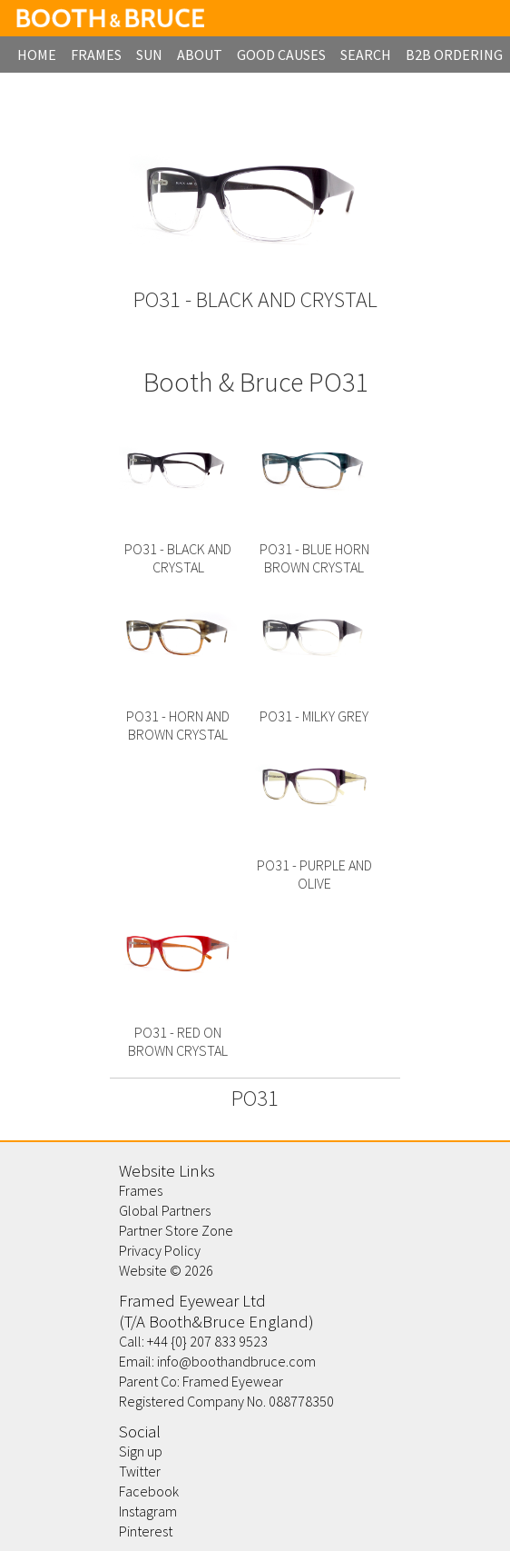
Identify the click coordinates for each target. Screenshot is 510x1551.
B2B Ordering (454, 54)
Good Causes (281, 54)
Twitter (140, 1471)
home (36, 54)
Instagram (148, 1511)
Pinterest (145, 1531)
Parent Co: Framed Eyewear (201, 1381)
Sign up (140, 1451)
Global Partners (165, 1210)
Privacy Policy (160, 1250)
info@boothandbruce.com (236, 1361)
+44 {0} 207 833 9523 (207, 1341)
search (365, 54)
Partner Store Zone (176, 1230)
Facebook (149, 1491)
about (199, 54)
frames (96, 54)
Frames (140, 1190)
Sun (149, 54)
